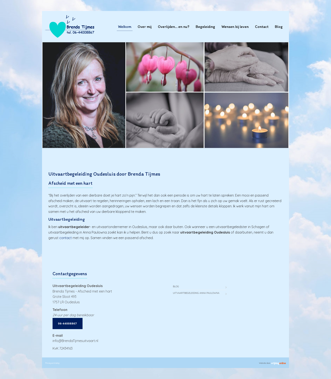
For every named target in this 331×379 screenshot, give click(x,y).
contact (65, 238)
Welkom (124, 26)
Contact (262, 26)
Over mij (145, 26)
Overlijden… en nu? (173, 26)
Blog (279, 26)
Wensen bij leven (235, 26)
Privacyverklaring (52, 363)
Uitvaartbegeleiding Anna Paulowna (196, 292)
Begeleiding (205, 26)
